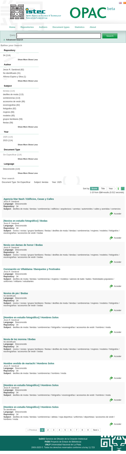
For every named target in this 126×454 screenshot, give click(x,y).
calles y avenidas (102, 209)
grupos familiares (13, 119)
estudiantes (28, 281)
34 (7, 55)
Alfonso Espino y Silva (14, 76)
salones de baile (77, 279)
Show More (23, 60)
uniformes (8, 281)
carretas (76, 209)
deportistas (89, 417)
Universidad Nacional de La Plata (63, 444)
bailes (88, 279)
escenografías (11, 105)
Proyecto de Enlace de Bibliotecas (63, 442)
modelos (9, 115)
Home (12, 27)
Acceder (117, 214)
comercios (115, 209)
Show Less (33, 60)
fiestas (8, 122)
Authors (43, 27)
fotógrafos (9, 108)
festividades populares (103, 279)
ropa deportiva (65, 417)
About (93, 27)
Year (111, 188)
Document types (61, 27)
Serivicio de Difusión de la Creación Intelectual (63, 439)
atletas (54, 417)
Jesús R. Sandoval (13, 69)
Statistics (80, 27)
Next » (96, 430)
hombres (100, 327)
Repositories (27, 27)
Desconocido (11, 169)
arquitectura (65, 209)
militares (18, 281)
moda (108, 327)
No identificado (11, 73)
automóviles (87, 209)
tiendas (33, 209)
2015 (8, 140)
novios (16, 231)
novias (23, 231)
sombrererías (11, 98)
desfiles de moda (13, 94)
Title (103, 188)
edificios (55, 209)
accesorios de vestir (14, 101)
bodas (40, 233)
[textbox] (58, 36)
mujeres (8, 112)
